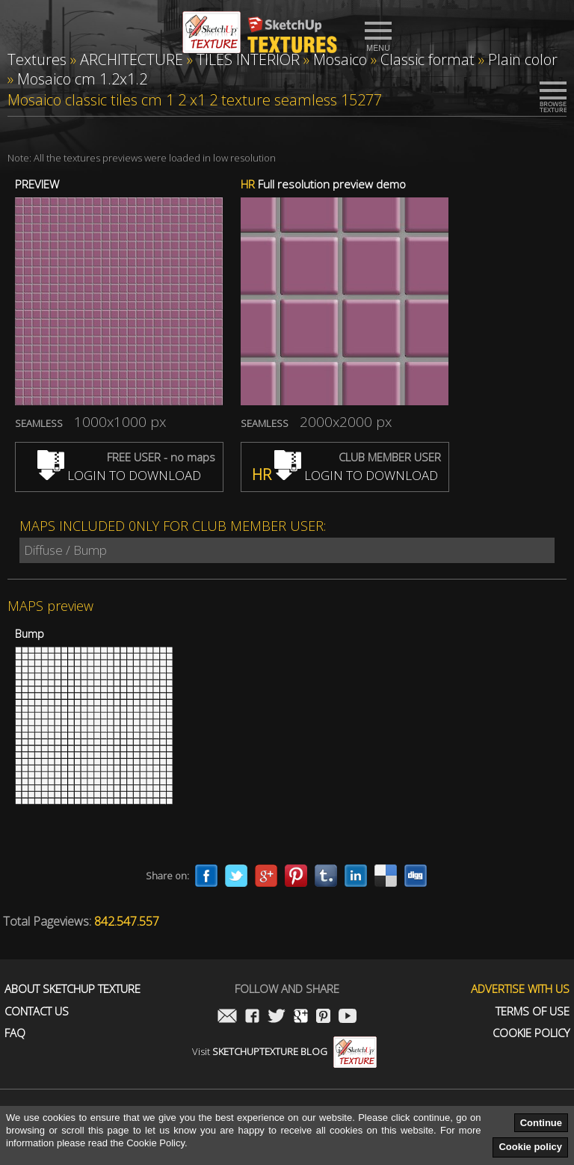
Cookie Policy (531, 1033)
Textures (37, 59)
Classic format (427, 59)
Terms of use (533, 1011)
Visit (284, 1051)
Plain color (523, 59)
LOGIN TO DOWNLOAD (119, 475)
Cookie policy (530, 1146)
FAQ (14, 1033)
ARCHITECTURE (131, 59)
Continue (541, 1122)
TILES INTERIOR (248, 59)
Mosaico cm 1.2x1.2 (82, 79)
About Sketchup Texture (72, 989)
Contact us (36, 1011)
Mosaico (340, 59)
